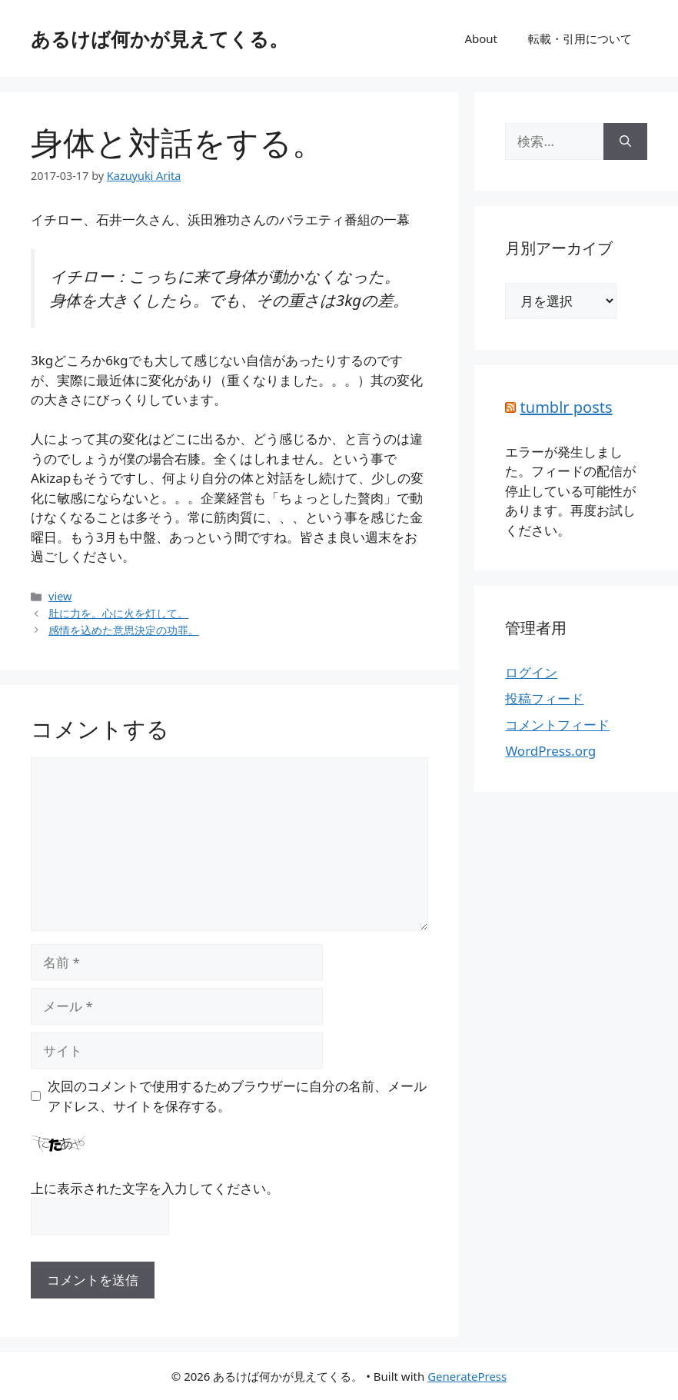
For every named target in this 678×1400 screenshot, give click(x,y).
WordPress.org (550, 751)
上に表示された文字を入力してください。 (155, 1188)
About (480, 38)
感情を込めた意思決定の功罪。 (123, 630)
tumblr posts (566, 407)
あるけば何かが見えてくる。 (159, 38)
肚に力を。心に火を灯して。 (118, 613)
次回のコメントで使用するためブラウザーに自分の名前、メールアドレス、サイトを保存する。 (237, 1096)
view (59, 596)
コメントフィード (557, 724)
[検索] (625, 141)
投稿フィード (544, 698)
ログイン (531, 672)
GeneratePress (467, 1376)
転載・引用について (580, 38)
